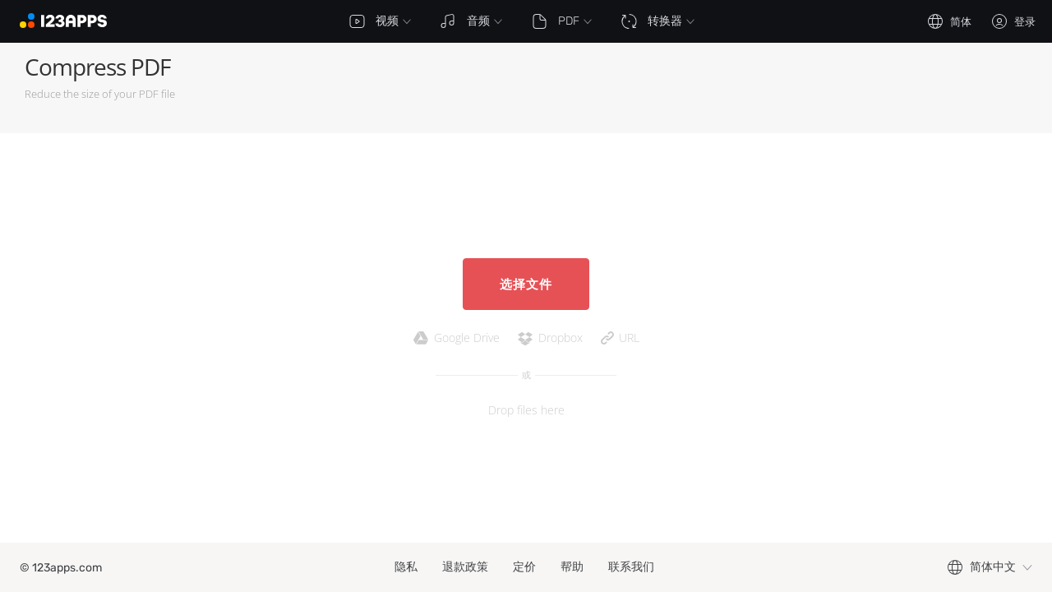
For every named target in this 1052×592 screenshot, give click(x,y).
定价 (524, 567)
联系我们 (631, 567)
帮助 (572, 567)
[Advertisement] (728, 88)
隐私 (406, 567)
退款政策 (465, 567)
